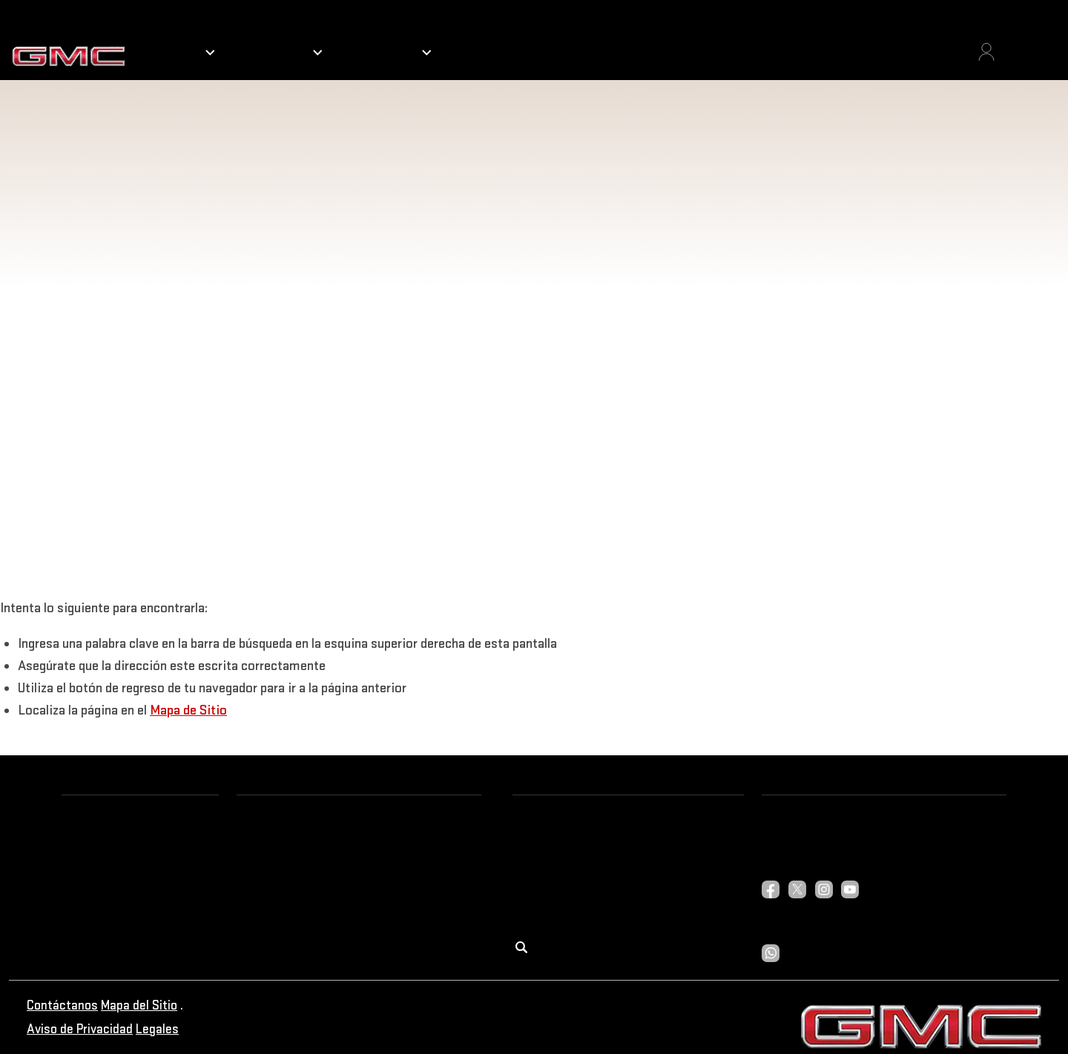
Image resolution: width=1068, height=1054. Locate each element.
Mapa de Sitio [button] (188, 709)
